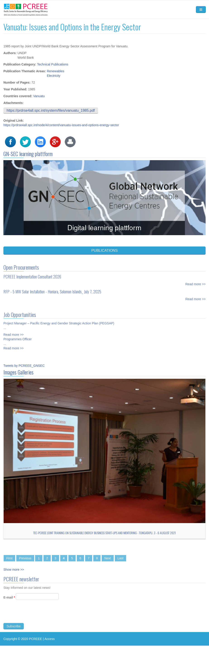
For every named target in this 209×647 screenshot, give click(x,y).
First (9, 558)
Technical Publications (52, 64)
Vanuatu (39, 96)
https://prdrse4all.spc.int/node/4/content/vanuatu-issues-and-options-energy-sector (61, 125)
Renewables (55, 71)
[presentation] (37, 616)
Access (49, 639)
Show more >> (13, 569)
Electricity (53, 75)
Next (107, 558)
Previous (25, 558)
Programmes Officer (17, 337)
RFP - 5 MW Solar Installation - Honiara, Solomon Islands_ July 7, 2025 (52, 289)
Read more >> (195, 282)
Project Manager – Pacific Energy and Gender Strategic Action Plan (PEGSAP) (58, 321)
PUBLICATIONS (104, 250)
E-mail (9, 599)
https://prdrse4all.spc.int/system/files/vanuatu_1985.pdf (51, 110)
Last (120, 558)
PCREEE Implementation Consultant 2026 (32, 275)
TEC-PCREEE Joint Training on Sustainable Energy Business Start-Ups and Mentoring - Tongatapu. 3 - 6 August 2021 (104, 532)
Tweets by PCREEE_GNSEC (24, 365)
